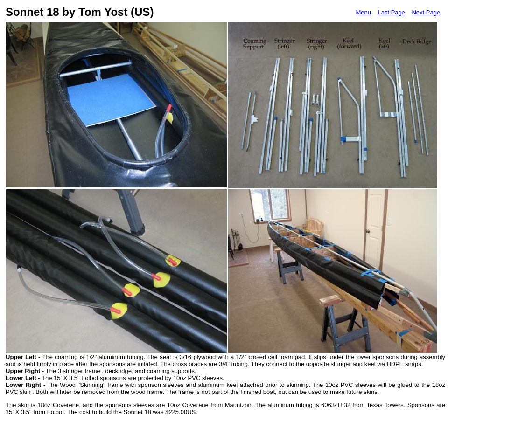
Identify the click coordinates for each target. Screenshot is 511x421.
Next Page (426, 12)
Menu (363, 12)
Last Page (391, 12)
